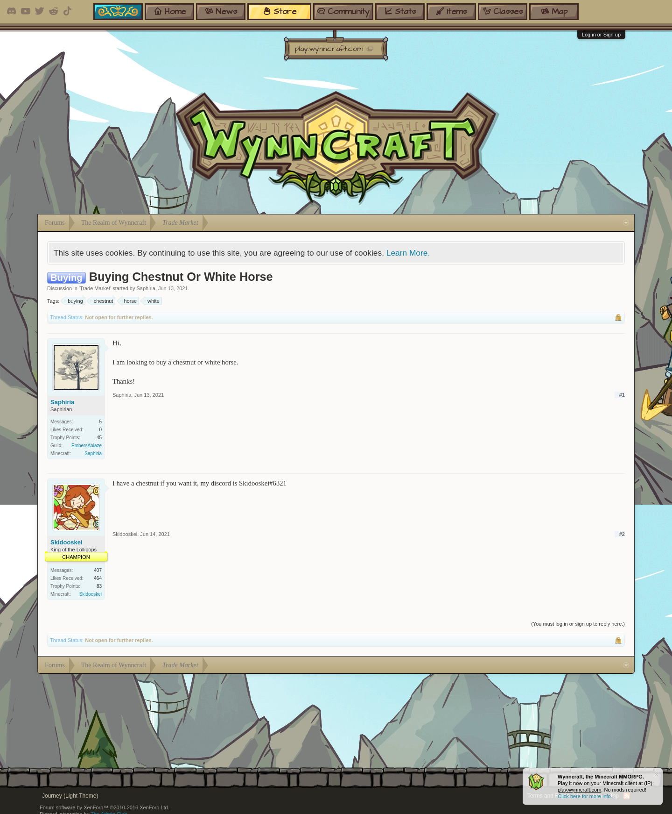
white (152, 301)
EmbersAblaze (86, 445)
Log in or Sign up (601, 34)
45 (99, 437)
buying (74, 301)
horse (129, 301)
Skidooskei (66, 542)
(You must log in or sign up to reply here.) (578, 624)
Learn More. (408, 252)
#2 (622, 534)
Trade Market (95, 288)
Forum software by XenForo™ (104, 807)
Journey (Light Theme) (70, 796)
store (279, 11)
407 (98, 570)
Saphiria (146, 288)
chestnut (102, 301)
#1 (622, 395)
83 (99, 586)
